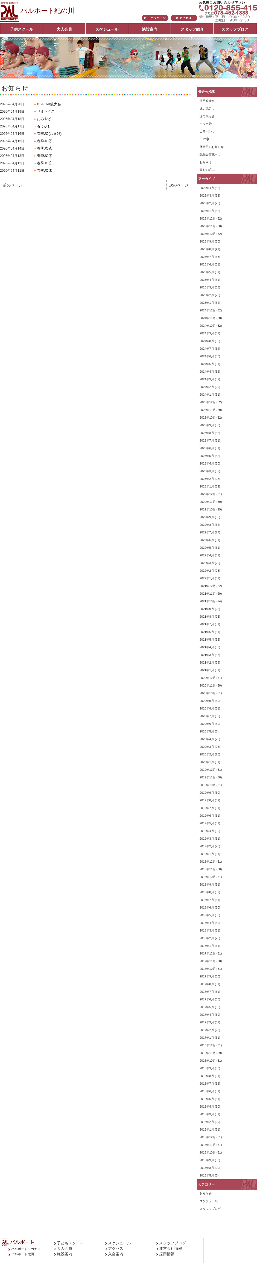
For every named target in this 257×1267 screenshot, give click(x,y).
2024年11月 (208, 318)
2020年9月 (207, 700)
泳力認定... (207, 108)
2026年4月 (207, 187)
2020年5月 (207, 731)
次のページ (178, 185)
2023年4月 (207, 463)
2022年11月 (208, 501)
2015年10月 (208, 1152)
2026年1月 (207, 210)
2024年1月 (207, 394)
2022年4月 (207, 555)
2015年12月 (208, 1137)
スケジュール (106, 29)
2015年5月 (207, 1175)
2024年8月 (207, 341)
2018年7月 (207, 899)
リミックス (46, 111)
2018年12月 (208, 861)
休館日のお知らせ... (213, 146)
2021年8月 (207, 616)
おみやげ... (207, 162)
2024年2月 (207, 387)
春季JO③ (44, 156)
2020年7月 (207, 716)
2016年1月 (207, 1129)
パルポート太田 (22, 1254)
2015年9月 (207, 1160)
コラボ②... (207, 123)
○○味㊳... (206, 139)
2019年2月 (207, 846)
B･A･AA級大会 (49, 104)
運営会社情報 (170, 1248)
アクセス (115, 1248)
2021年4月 (207, 647)
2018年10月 (208, 876)
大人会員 (64, 29)
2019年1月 (207, 854)
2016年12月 (208, 1045)
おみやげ (44, 119)
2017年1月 (207, 1037)
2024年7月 (207, 348)
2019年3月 (207, 838)
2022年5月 (207, 547)
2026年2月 (207, 203)
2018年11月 (208, 869)
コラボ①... (207, 131)
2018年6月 (207, 907)
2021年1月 (207, 670)
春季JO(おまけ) (49, 134)
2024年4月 (207, 371)
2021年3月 (207, 654)
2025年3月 (207, 287)
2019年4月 (207, 831)
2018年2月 (207, 938)
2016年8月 (207, 1076)
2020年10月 (208, 693)
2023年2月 (207, 478)
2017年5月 (207, 1007)
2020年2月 (207, 754)
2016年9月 (207, 1068)
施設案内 (149, 29)
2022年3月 (207, 563)
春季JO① (44, 170)
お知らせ (206, 1193)
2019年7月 (207, 808)
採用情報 (166, 1254)
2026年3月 (207, 195)
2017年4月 (207, 1014)
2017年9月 (207, 976)
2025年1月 (207, 302)
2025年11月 (208, 226)
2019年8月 (207, 800)
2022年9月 (207, 517)
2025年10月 (208, 233)
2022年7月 (207, 532)
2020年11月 (208, 685)
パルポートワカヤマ (26, 1249)
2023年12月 (208, 402)
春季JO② (44, 163)
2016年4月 (207, 1106)
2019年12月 (208, 769)
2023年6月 (207, 448)
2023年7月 (207, 440)
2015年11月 (208, 1144)
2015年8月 (207, 1167)
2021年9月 (207, 609)
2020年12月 (208, 677)
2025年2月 (207, 295)
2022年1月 (207, 578)
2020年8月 (207, 708)
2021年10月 (208, 601)
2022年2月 (207, 570)
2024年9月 (207, 333)
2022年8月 (207, 524)
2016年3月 (207, 1114)
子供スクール (21, 29)
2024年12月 (208, 310)
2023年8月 (207, 432)
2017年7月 (207, 991)
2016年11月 (208, 1053)
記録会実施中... (210, 154)
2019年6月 (207, 815)
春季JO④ (44, 148)
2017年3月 (207, 1022)
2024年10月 (208, 325)
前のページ (12, 185)
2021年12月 (208, 586)
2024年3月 (207, 379)
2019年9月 (207, 792)
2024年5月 (207, 364)
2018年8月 (207, 892)
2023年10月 (208, 417)
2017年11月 (208, 961)
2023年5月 (207, 455)
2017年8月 (207, 984)
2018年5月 (207, 915)
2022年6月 (207, 540)
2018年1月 (207, 945)
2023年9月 (207, 425)
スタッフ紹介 (192, 29)
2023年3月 (207, 471)
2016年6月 (207, 1091)
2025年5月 (207, 272)
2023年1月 (207, 486)
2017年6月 (207, 999)
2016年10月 (208, 1060)
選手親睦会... (208, 101)
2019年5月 (207, 823)
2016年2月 (207, 1121)
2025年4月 (207, 279)
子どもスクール (70, 1243)
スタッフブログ (234, 29)
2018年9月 (207, 884)
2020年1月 (207, 762)
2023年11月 (208, 409)
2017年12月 (208, 953)
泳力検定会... (208, 116)
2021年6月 (207, 632)
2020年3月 (207, 746)
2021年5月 (207, 639)
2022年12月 (208, 494)
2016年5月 (207, 1098)
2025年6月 (207, 264)
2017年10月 (208, 968)
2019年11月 (208, 777)
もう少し (44, 126)
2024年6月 (207, 356)
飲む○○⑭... (207, 169)
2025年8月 (207, 249)
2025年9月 (207, 241)
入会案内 (115, 1254)
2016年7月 (207, 1083)
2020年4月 (207, 739)
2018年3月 (207, 930)
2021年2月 (207, 662)
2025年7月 (207, 256)
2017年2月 (207, 1030)
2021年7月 (207, 624)
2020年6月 (207, 723)
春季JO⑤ (44, 141)
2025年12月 (208, 218)
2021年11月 (208, 593)
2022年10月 (208, 509)
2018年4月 (207, 922)
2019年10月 (208, 785)
